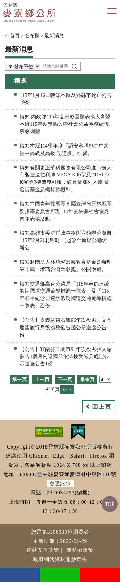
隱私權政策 (79, 550)
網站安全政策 (43, 550)
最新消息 (54, 35)
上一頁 (42, 379)
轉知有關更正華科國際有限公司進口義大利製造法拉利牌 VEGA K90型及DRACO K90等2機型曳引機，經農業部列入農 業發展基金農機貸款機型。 (66, 179)
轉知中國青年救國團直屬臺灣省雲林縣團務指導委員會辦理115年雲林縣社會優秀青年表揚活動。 (66, 211)
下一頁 (65, 379)
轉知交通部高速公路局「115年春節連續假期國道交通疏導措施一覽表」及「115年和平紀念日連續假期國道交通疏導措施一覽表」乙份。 (66, 295)
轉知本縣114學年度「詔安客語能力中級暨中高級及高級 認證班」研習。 (64, 149)
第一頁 (19, 379)
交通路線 (60, 483)
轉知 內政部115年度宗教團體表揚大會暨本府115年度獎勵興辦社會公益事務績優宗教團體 (65, 124)
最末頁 (87, 379)
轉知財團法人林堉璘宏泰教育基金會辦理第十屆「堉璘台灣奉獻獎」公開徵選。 (66, 265)
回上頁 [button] (101, 407)
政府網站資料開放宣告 (60, 559)
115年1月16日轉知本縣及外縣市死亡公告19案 (65, 98)
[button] (112, 11)
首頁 (15, 35)
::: (7, 35)
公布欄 (32, 35)
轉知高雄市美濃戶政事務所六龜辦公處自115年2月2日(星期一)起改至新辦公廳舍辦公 (66, 240)
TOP (110, 504)
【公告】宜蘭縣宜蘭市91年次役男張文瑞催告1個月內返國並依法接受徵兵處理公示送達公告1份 (66, 357)
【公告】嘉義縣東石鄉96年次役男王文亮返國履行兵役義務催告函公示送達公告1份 (66, 327)
